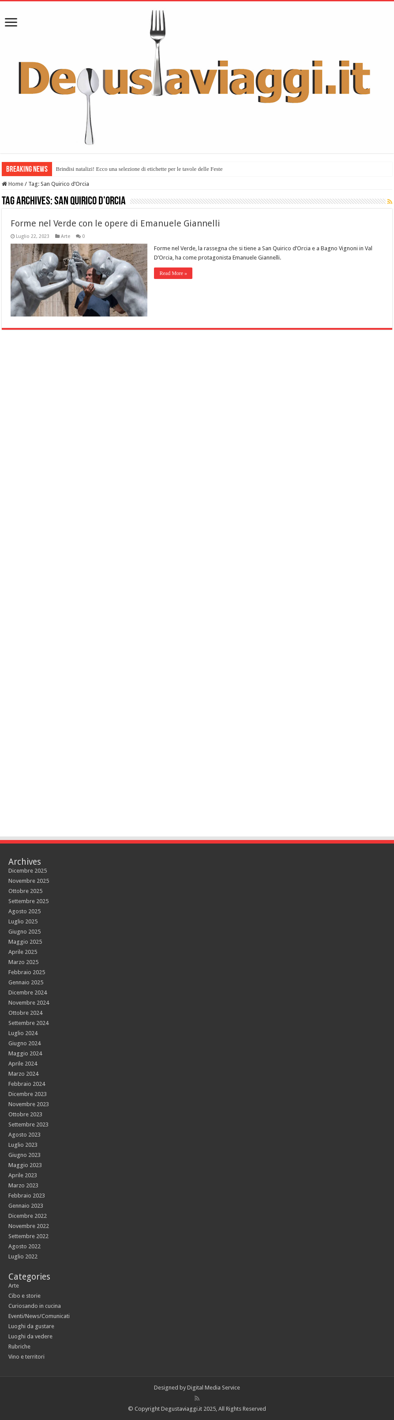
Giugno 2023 (24, 1155)
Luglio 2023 (23, 1144)
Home (12, 184)
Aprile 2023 (22, 1175)
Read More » (173, 273)
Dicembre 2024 (27, 992)
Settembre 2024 (28, 1023)
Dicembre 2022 (27, 1216)
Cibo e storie (24, 1295)
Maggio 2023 (25, 1165)
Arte (65, 236)
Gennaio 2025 (25, 982)
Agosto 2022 (24, 1246)
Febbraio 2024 (26, 1084)
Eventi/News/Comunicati (39, 1316)
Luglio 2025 (23, 921)
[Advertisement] (197, 755)
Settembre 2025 (28, 901)
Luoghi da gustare (31, 1326)
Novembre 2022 (28, 1226)
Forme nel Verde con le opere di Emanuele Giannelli (115, 223)
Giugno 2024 (24, 1043)
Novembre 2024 (28, 1002)
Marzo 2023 (23, 1185)
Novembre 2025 (28, 881)
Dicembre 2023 (27, 1094)
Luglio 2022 (23, 1256)
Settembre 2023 (28, 1124)
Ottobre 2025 (25, 891)
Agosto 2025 (24, 911)
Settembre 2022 (28, 1236)
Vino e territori (26, 1356)
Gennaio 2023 (25, 1205)
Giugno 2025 (24, 931)
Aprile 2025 (22, 952)
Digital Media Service (213, 1387)
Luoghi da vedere (30, 1336)
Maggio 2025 (25, 941)
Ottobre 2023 (25, 1114)
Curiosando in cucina (34, 1306)
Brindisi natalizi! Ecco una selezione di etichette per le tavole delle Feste (139, 169)
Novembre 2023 (28, 1104)
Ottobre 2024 (25, 1012)
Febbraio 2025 (26, 972)
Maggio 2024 (25, 1053)
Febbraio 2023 (26, 1195)
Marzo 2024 (23, 1073)
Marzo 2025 (23, 962)
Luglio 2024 (23, 1033)
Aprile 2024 (22, 1063)
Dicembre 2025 (27, 870)
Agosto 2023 (24, 1134)
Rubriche (19, 1346)
